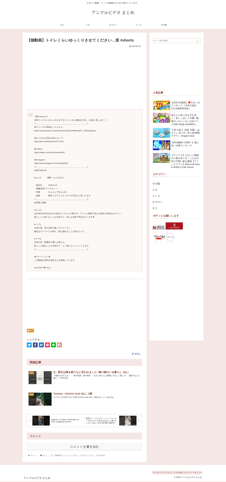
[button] (197, 41)
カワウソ (157, 202)
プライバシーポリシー (191, 473)
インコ (156, 195)
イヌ (154, 189)
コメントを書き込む (84, 447)
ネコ (30, 331)
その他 (156, 183)
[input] (176, 40)
